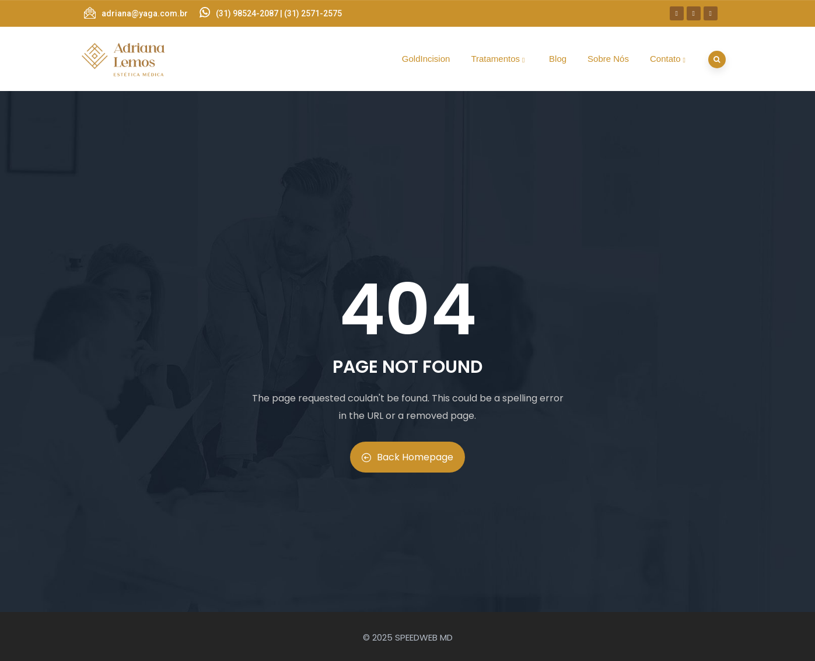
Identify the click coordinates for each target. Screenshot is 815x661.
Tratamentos (499, 59)
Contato (669, 59)
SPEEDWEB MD (424, 637)
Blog (557, 59)
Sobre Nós (608, 59)
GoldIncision (426, 59)
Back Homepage (407, 457)
